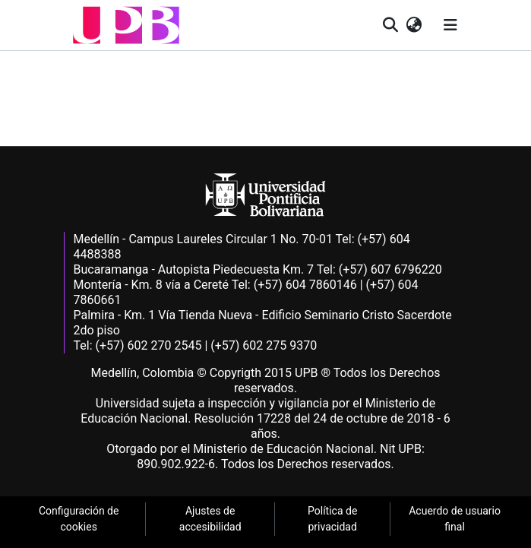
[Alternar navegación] (450, 25)
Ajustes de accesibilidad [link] (210, 519)
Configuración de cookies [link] (79, 519)
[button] (126, 25)
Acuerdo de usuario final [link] (455, 519)
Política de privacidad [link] (332, 519)
